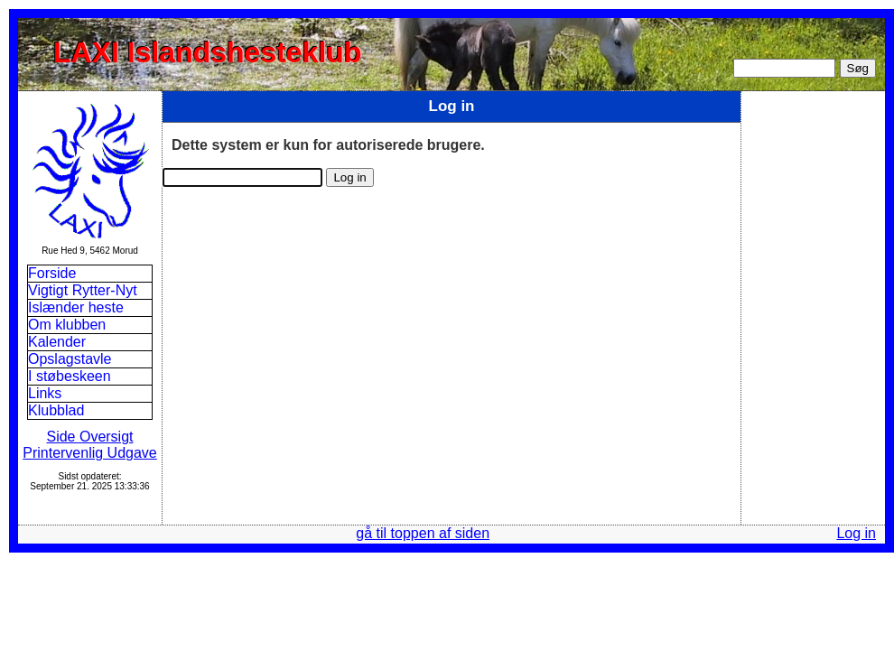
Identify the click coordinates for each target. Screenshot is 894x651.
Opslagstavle (70, 359)
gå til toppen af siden (422, 533)
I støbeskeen (69, 376)
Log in (856, 533)
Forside (52, 273)
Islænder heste (76, 307)
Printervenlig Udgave (90, 452)
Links (44, 393)
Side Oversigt (89, 436)
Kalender (59, 341)
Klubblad (56, 410)
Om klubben (67, 324)
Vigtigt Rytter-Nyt (82, 290)
